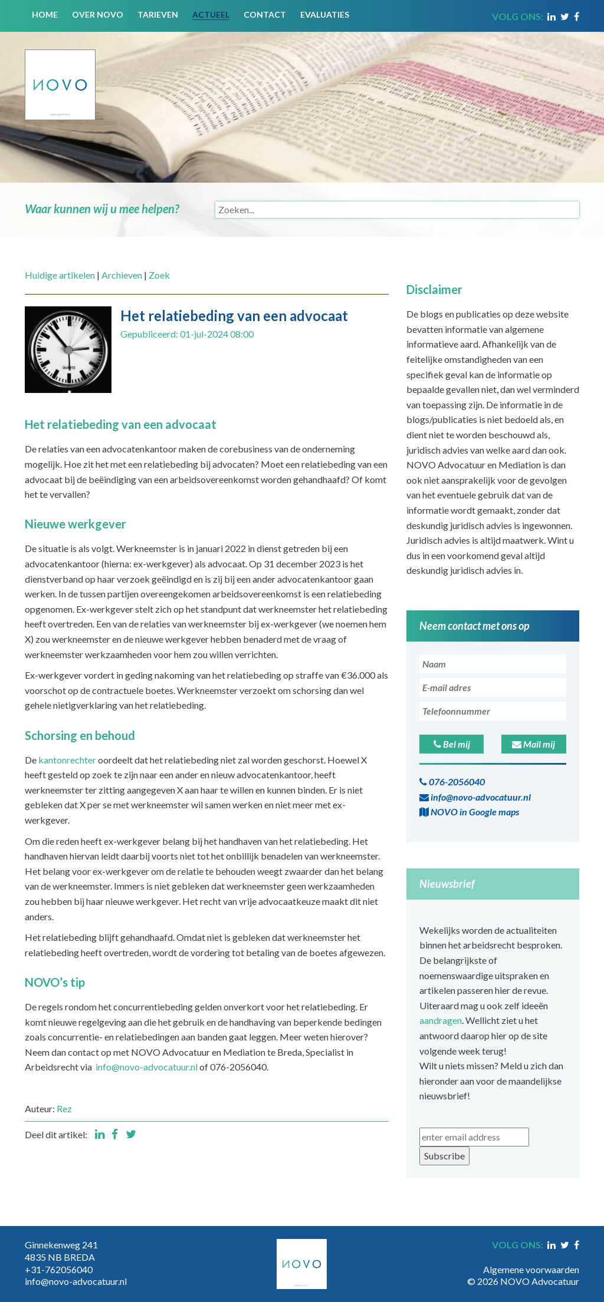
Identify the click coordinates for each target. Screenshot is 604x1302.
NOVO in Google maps (469, 811)
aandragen (440, 1020)
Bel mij (452, 743)
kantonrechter (67, 759)
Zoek (159, 274)
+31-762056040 (59, 1269)
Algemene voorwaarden (531, 1269)
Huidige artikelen (60, 274)
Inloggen (561, 1257)
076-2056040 (452, 781)
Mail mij (533, 743)
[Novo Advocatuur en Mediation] (60, 74)
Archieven (121, 274)
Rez (64, 1108)
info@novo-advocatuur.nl (147, 1066)
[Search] (397, 209)
